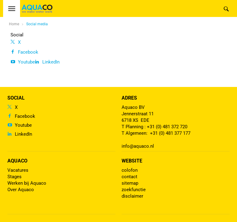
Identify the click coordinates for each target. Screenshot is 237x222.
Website (132, 161)
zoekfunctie (134, 189)
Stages (14, 176)
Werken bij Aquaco (26, 183)
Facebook (28, 52)
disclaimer (132, 196)
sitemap (130, 183)
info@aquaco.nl (138, 146)
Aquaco (17, 161)
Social (16, 35)
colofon (130, 170)
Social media (37, 24)
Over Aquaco (20, 189)
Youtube (26, 62)
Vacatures (17, 170)
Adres (129, 98)
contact (129, 176)
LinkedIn (51, 62)
